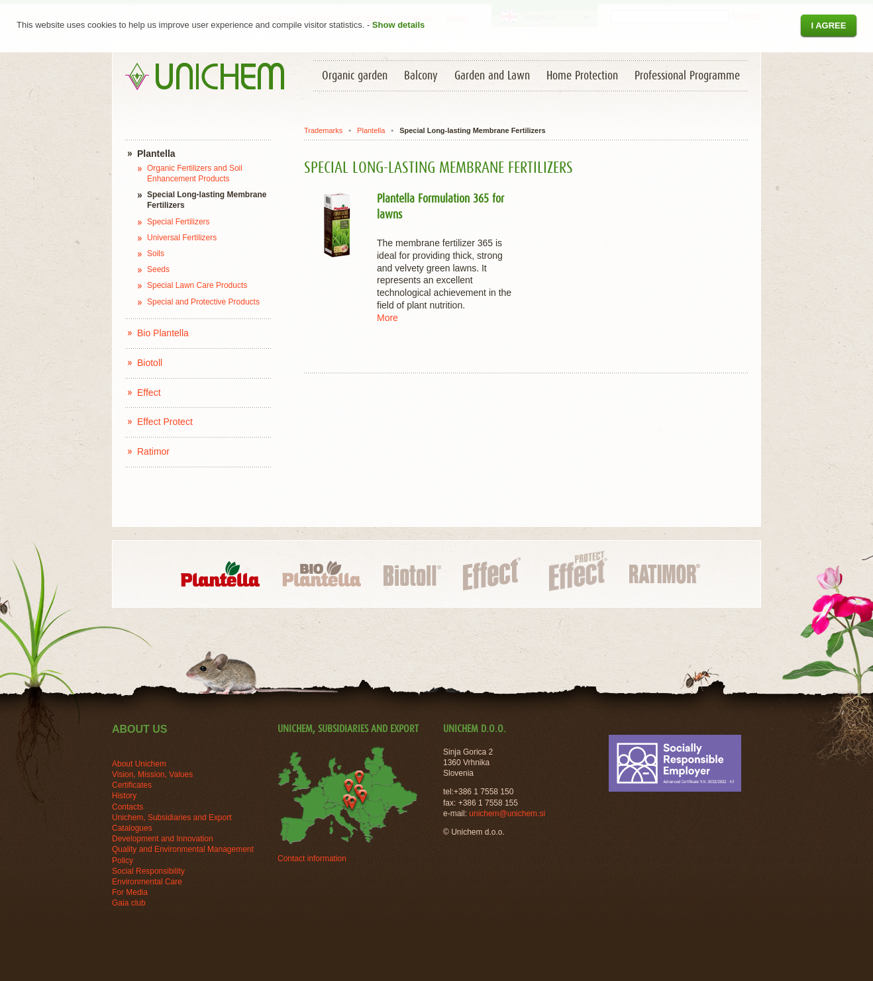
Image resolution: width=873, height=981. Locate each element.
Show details (398, 25)
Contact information (312, 858)
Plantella (371, 130)
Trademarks (323, 130)
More (387, 317)
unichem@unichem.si (507, 813)
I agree (828, 25)
